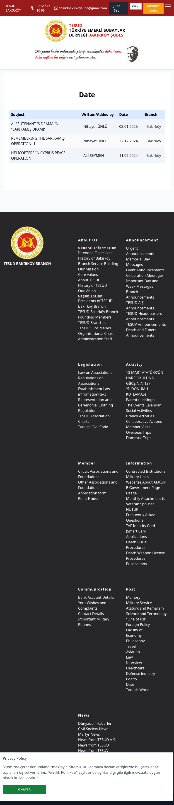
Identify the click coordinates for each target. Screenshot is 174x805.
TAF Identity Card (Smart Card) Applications (140, 531)
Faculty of (134, 629)
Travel (131, 646)
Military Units (137, 476)
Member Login (153, 8)
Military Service (139, 602)
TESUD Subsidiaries (94, 328)
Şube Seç (120, 8)
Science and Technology (146, 613)
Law (129, 657)
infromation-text (92, 394)
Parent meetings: (140, 399)
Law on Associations (95, 372)
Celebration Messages (144, 275)
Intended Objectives (95, 252)
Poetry (131, 678)
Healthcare (135, 668)
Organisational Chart (96, 333)
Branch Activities (140, 415)
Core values (88, 274)
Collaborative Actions (144, 421)
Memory (133, 597)
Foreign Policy (138, 624)
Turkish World (138, 689)
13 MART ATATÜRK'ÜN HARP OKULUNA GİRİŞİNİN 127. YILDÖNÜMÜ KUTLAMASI (144, 383)
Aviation (133, 651)
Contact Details (91, 613)
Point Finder (88, 498)
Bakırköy (153, 126)
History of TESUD (92, 285)
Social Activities (139, 410)
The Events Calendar (143, 405)
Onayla (24, 789)
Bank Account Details (96, 597)
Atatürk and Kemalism (145, 608)
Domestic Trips (138, 437)
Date (130, 684)
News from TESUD (93, 745)
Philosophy (135, 640)
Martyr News (89, 734)
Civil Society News (93, 728)
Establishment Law (94, 388)
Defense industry (140, 673)
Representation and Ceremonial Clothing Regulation (95, 405)
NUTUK (132, 509)
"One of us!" (136, 619)
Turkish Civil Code (93, 426)
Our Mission (88, 269)
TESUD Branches (92, 322)
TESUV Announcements (146, 324)
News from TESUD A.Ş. (97, 739)
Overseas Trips (138, 432)
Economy (134, 635)
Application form (92, 493)
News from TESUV (93, 750)
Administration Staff (95, 338)
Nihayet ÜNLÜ (95, 126)
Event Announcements (145, 270)
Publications (136, 563)
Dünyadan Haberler (95, 723)
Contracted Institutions (145, 471)
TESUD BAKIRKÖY (13, 8)
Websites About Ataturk (146, 482)
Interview (134, 662)
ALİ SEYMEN (93, 155)
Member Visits (138, 426)
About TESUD (89, 279)
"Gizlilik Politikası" (62, 772)
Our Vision (87, 290)
